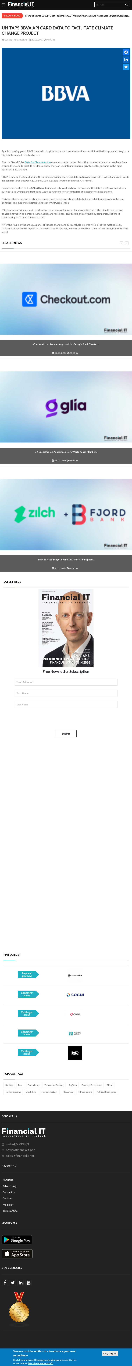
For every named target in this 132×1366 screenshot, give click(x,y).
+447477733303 (17, 1144)
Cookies (7, 1198)
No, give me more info (40, 1363)
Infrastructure (85, 1092)
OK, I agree (110, 1353)
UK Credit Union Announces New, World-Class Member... (66, 451)
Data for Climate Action (38, 162)
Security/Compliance (92, 1085)
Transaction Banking (54, 1085)
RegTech (73, 1085)
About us (8, 1179)
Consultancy (33, 1085)
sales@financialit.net (20, 1156)
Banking (9, 1085)
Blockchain (31, 1092)
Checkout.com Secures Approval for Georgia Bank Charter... (66, 344)
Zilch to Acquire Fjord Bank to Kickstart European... (66, 559)
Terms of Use (10, 1210)
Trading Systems (13, 1092)
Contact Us (9, 1192)
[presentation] (41, 719)
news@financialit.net (20, 1150)
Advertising (9, 1185)
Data (20, 1085)
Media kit (8, 1204)
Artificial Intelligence (106, 1092)
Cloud (109, 1085)
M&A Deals (68, 1092)
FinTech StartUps (50, 1092)
